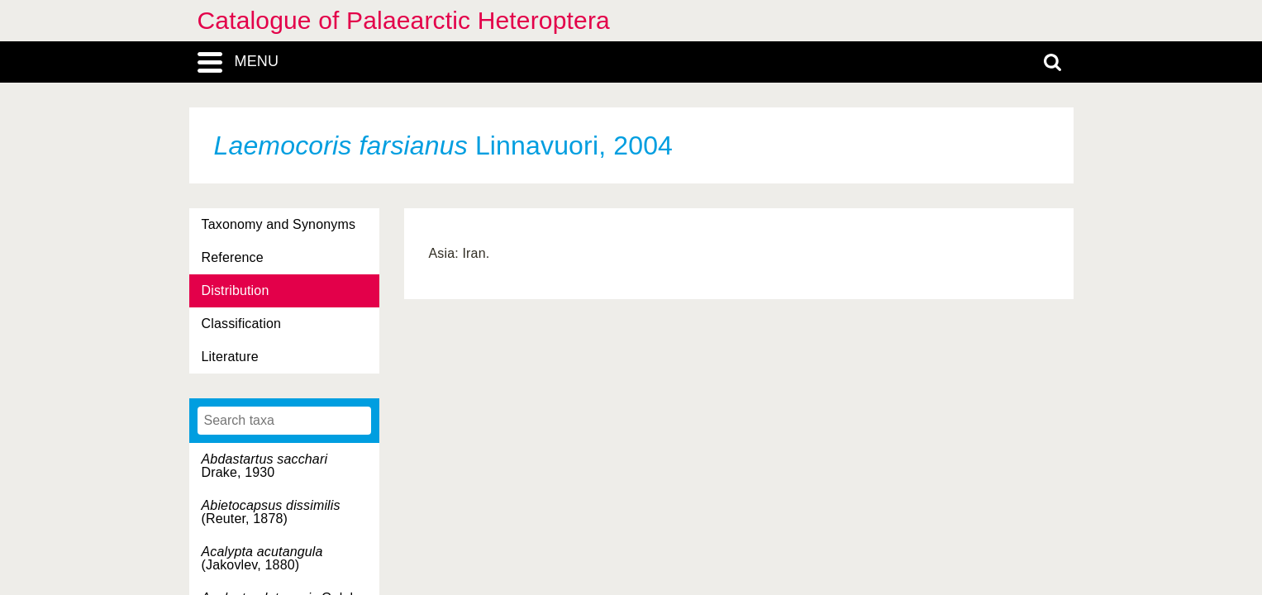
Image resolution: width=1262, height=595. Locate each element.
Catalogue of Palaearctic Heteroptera (404, 20)
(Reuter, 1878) (271, 512)
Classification (242, 324)
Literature (230, 357)
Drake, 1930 (265, 465)
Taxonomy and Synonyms (279, 224)
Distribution (235, 290)
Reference (233, 257)
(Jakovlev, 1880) (262, 558)
